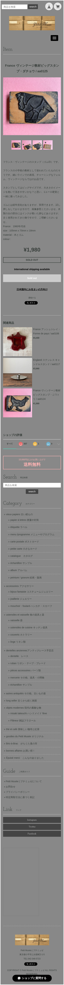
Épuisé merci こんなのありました (25, 757)
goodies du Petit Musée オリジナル (25, 736)
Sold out (32, 278)
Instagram (32, 820)
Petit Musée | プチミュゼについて (24, 781)
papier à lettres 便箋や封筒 (24, 520)
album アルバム (18, 570)
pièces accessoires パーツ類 (25, 670)
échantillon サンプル (21, 563)
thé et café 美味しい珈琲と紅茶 (22, 729)
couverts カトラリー (21, 634)
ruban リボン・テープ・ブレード (28, 663)
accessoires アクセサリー (20, 586)
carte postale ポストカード (24, 541)
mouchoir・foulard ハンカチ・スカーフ (31, 606)
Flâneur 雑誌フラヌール (23, 720)
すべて (10, 444)
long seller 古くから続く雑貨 (21, 700)
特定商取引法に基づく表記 (20, 797)
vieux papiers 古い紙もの (19, 514)
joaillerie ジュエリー (21, 598)
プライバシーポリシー (18, 792)
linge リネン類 (18, 641)
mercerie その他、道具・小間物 (27, 677)
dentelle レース (19, 656)
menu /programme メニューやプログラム (32, 534)
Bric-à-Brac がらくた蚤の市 (21, 743)
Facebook (32, 833)
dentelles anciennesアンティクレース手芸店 (30, 650)
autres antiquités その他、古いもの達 (26, 693)
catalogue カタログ (21, 556)
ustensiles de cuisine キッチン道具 (28, 627)
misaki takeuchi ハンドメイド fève (28, 713)
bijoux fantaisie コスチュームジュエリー (31, 591)
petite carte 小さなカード (23, 548)
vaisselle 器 (16, 620)
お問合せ (10, 786)
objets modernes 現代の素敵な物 (23, 707)
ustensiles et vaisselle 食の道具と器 (25, 614)
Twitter (32, 826)
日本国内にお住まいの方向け (32, 289)
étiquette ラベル (18, 527)
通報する (32, 298)
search (33, 6)
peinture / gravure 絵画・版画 (26, 577)
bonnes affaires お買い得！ (20, 750)
